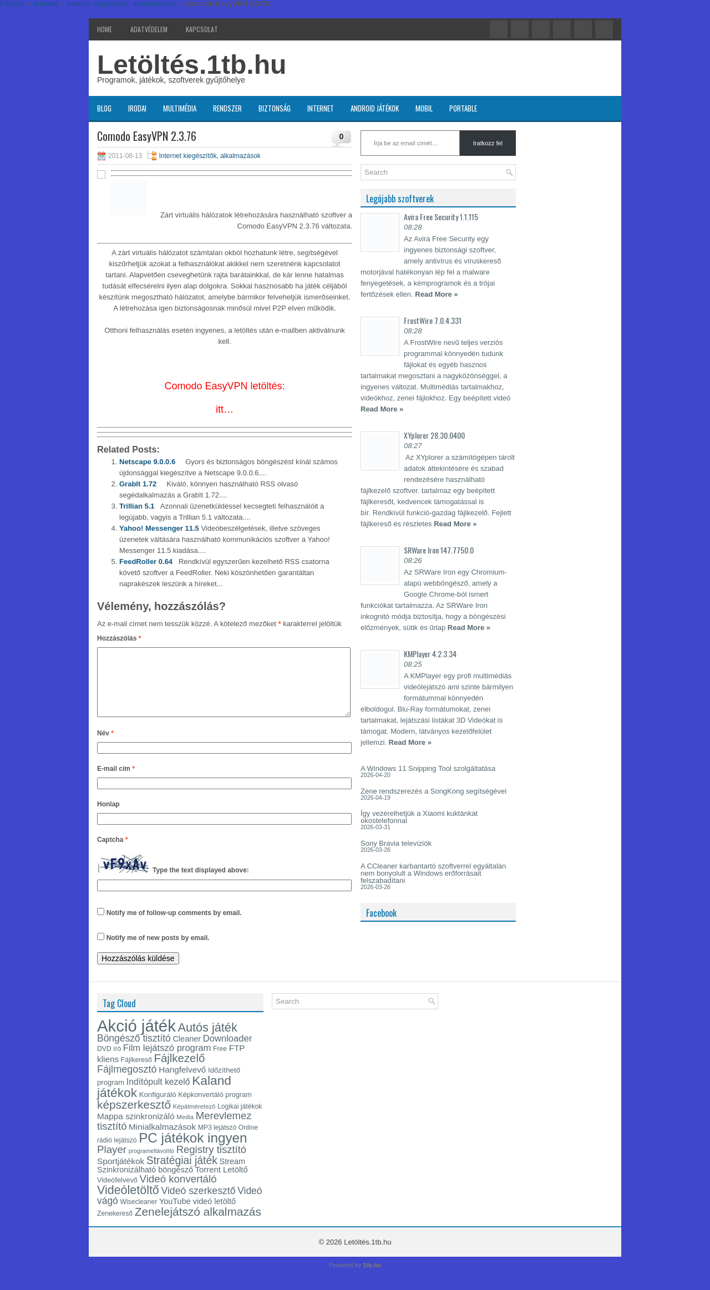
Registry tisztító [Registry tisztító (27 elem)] (211, 1163)
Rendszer (227, 108)
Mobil (424, 108)
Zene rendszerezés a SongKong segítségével (433, 791)
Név (105, 746)
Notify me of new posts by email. (158, 951)
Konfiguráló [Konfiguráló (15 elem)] (157, 1108)
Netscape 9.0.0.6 (147, 462)
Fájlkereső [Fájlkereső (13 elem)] (136, 1073)
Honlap (108, 817)
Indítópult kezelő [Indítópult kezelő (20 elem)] (158, 1095)
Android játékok (375, 108)
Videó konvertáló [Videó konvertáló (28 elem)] (178, 1192)
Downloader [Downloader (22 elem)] (227, 1052)
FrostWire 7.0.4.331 (433, 320)
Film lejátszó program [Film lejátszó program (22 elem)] (167, 1061)
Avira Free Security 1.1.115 (441, 216)
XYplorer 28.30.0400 (434, 435)
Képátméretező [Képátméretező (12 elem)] (194, 1119)
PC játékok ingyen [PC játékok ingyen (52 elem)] (193, 1151)
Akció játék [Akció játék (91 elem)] (136, 1039)
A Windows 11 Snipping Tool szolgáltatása (428, 768)
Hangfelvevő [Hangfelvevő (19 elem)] (182, 1083)
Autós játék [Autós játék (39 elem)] (207, 1041)
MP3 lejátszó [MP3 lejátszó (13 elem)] (217, 1141)
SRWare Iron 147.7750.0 (439, 550)
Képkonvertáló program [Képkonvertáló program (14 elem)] (215, 1108)
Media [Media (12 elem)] (185, 1130)
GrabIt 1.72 (137, 484)
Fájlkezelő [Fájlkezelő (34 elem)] (179, 1071)
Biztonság (274, 108)
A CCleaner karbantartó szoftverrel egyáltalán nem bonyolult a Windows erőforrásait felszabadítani (433, 873)
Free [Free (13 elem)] (220, 1062)
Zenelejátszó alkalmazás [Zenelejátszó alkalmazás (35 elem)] (198, 1224)
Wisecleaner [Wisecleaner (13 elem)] (138, 1215)
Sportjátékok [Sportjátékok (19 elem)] (120, 1174)
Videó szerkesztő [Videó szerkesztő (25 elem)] (198, 1204)
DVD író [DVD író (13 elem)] (109, 1062)
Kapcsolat (202, 29)
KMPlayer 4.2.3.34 (430, 653)
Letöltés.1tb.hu (191, 64)
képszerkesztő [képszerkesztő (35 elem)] (134, 1117)
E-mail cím (116, 782)
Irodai (137, 108)
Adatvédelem (149, 29)
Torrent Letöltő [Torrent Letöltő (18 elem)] (221, 1183)
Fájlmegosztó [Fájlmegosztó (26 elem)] (127, 1082)
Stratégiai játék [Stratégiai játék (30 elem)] (181, 1173)
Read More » (436, 294)
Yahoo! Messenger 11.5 (159, 528)
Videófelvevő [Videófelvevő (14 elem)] (117, 1193)
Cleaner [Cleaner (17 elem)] (187, 1052)
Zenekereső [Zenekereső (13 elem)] (115, 1227)
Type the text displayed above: (201, 884)
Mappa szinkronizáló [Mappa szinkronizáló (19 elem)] (136, 1129)
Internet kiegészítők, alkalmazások (209, 156)
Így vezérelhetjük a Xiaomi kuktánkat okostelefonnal (419, 817)
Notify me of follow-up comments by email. (174, 926)
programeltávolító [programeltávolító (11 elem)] (151, 1164)
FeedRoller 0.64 (146, 561)
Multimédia (179, 108)
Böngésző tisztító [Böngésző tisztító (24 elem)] (134, 1051)
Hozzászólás (119, 638)
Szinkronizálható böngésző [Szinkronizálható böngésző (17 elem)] (145, 1183)
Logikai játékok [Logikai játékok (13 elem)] (239, 1120)
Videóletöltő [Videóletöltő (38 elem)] (128, 1203)
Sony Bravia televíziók (396, 843)
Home (104, 29)
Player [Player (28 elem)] (111, 1163)
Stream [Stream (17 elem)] (233, 1174)
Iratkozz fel (488, 143)
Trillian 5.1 (137, 506)
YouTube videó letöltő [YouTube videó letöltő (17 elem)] (197, 1214)
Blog (104, 108)
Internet (320, 108)
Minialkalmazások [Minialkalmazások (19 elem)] (162, 1140)
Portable (463, 108)
